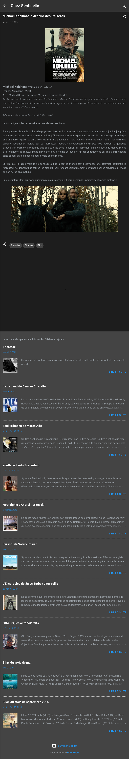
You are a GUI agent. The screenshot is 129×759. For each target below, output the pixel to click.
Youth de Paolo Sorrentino (21, 465)
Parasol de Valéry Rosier (20, 544)
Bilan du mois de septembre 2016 (26, 702)
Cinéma (29, 245)
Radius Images (73, 752)
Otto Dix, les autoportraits (21, 623)
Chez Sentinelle (25, 5)
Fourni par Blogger (64, 745)
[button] (124, 17)
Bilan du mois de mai (17, 662)
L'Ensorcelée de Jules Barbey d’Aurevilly (30, 583)
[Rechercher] (124, 7)
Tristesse (9, 347)
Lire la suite (117, 371)
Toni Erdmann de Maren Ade (22, 426)
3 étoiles (15, 245)
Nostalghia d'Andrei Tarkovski (24, 504)
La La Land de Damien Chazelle (24, 386)
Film (39, 245)
